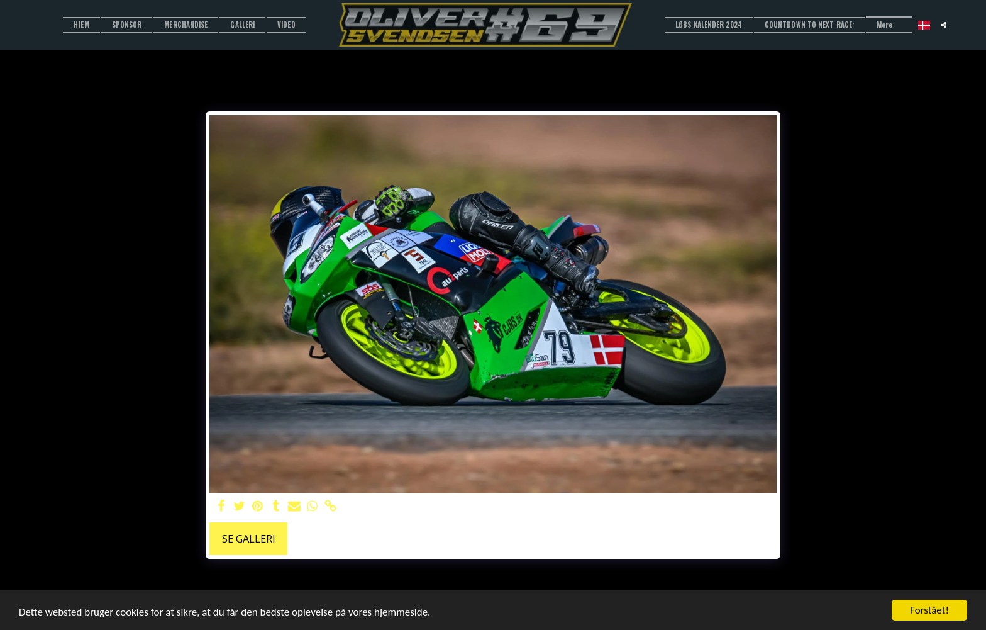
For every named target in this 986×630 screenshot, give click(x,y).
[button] (943, 24)
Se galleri (248, 538)
